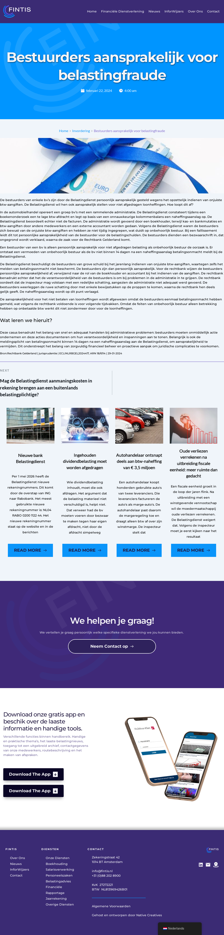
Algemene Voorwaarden (111, 906)
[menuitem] (92, 11)
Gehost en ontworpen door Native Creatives (127, 915)
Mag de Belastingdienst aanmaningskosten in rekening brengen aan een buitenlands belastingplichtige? (46, 387)
